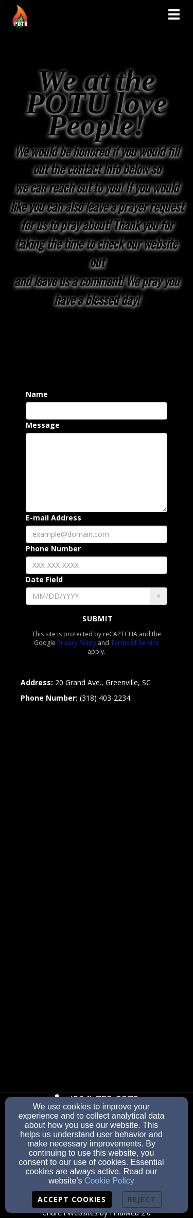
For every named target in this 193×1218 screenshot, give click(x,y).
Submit (97, 618)
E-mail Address (53, 518)
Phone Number (53, 548)
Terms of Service (135, 642)
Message (43, 425)
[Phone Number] (96, 565)
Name (37, 394)
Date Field (44, 579)
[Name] (96, 411)
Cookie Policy (109, 1180)
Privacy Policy (76, 642)
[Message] (96, 472)
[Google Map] (96, 886)
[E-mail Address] (96, 534)
